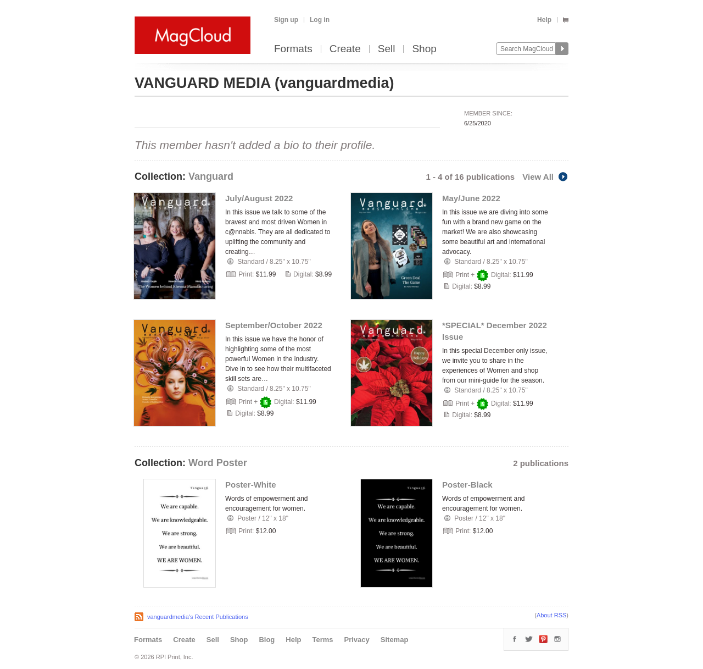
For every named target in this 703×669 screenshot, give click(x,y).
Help (544, 20)
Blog (267, 639)
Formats (293, 49)
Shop (424, 49)
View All (545, 176)
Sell (386, 49)
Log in (320, 20)
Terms (322, 639)
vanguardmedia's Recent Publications (197, 616)
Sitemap (395, 639)
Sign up (286, 20)
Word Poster (217, 462)
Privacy (357, 639)
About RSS (551, 615)
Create (345, 49)
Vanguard (210, 176)
